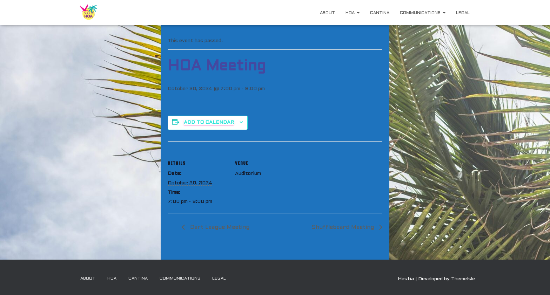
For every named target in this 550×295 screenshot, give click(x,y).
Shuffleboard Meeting (344, 227)
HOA (353, 13)
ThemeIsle (463, 279)
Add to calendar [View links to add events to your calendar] (209, 122)
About (327, 13)
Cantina (379, 13)
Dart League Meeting (218, 227)
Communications (422, 13)
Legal (463, 13)
